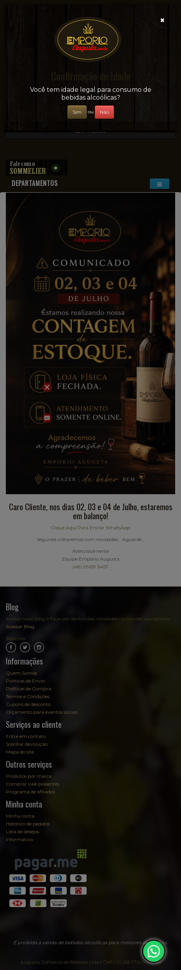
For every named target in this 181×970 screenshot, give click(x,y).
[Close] (162, 20)
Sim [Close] (77, 112)
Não (104, 112)
